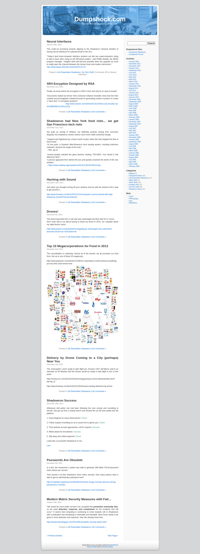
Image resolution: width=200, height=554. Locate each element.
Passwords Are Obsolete (65, 460)
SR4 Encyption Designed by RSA (71, 83)
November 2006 (134, 137)
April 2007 (132, 133)
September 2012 (135, 70)
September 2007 (135, 124)
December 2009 (134, 99)
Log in (131, 196)
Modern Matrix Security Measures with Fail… (79, 499)
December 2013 (134, 64)
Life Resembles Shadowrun (69, 72)
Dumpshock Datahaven (137, 52)
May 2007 (132, 130)
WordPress (133, 203)
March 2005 (133, 164)
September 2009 (135, 102)
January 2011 (134, 93)
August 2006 (133, 144)
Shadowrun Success (62, 400)
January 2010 (134, 97)
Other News (133, 182)
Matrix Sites (133, 180)
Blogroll (131, 173)
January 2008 (134, 119)
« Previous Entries (54, 536)
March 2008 (133, 115)
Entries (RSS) (92, 547)
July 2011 (132, 90)
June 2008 (133, 108)
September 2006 (135, 142)
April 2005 (132, 162)
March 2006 (133, 151)
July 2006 (132, 146)
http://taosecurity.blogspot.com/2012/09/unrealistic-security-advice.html (77, 522)
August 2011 (133, 88)
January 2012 (134, 84)
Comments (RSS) (106, 547)
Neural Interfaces (59, 41)
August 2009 (133, 104)
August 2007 (133, 126)
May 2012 (132, 77)
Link (48, 445)
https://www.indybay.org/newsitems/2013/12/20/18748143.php (74, 165)
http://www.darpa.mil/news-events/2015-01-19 (66, 67)
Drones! (52, 211)
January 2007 (134, 135)
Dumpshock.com (100, 19)
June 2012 (133, 75)
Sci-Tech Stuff (87, 72)
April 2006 (132, 148)
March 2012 (133, 81)
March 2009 (133, 106)
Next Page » (113, 536)
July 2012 (132, 73)
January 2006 (134, 153)
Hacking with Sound (61, 179)
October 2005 (134, 155)
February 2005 (134, 166)
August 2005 (133, 157)
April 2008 (132, 113)
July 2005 (132, 159)
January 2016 (134, 61)
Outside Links (134, 184)
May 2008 (132, 110)
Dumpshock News (135, 176)
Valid (133, 198)
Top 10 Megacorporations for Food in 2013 (77, 246)
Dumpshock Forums (136, 54)
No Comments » (99, 112)
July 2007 (132, 128)
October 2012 (134, 68)
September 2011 (135, 86)
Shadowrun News (135, 189)
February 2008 (134, 117)
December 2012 (134, 66)
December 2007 (134, 122)
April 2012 (132, 79)
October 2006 (134, 139)
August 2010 (133, 95)
